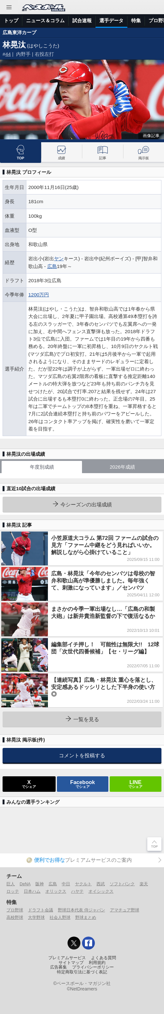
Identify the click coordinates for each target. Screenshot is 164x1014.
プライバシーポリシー (93, 967)
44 (8, 54)
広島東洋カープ (19, 32)
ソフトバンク (122, 883)
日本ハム (32, 891)
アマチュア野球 (124, 910)
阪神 (39, 883)
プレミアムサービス (67, 958)
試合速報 (82, 20)
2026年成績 (122, 467)
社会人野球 (60, 917)
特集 (136, 20)
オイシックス (101, 891)
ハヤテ (77, 891)
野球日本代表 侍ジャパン (81, 910)
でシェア (29, 783)
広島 (52, 266)
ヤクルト (83, 883)
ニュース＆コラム (45, 20)
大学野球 (36, 917)
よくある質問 (103, 958)
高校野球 (14, 917)
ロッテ (12, 891)
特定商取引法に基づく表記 (82, 972)
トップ (11, 20)
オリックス (55, 891)
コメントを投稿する (82, 755)
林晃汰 (14, 44)
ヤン (59, 258)
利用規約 (97, 962)
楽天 (144, 883)
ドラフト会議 (40, 910)
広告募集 (58, 967)
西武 (100, 883)
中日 (66, 883)
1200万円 (38, 294)
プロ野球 (14, 910)
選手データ (111, 20)
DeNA (25, 883)
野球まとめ (85, 917)
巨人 (10, 883)
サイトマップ (71, 962)
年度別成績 (42, 467)
